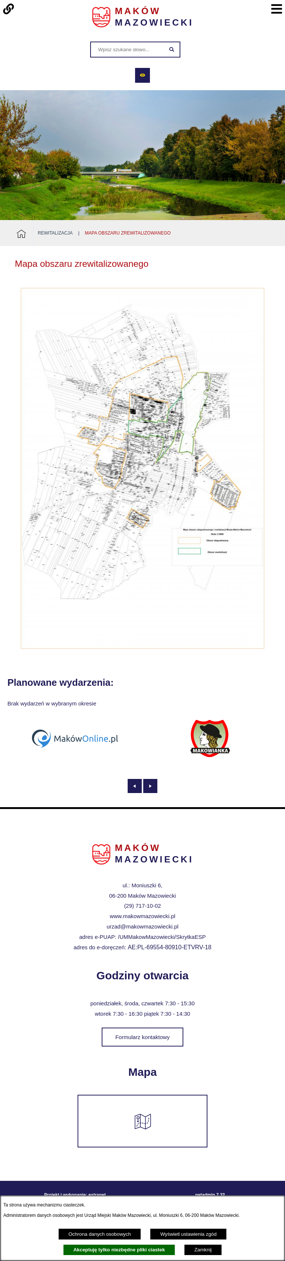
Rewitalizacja (55, 233)
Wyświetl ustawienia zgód (188, 1234)
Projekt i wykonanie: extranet (75, 1190)
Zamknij (203, 1249)
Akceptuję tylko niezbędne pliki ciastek (119, 1249)
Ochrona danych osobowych (99, 1234)
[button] (142, 647)
